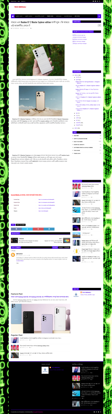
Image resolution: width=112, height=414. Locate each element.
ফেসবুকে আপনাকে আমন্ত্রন (79, 37)
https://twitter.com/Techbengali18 (45, 208)
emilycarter (19, 254)
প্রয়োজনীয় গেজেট (39, 16)
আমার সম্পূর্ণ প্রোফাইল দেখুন (87, 294)
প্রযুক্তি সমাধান (28, 16)
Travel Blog (77, 153)
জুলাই (77, 79)
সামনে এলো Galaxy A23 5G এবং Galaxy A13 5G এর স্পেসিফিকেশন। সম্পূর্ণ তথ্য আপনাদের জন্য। (40, 297)
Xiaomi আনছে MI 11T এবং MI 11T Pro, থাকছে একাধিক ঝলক (36, 353)
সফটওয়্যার (58, 16)
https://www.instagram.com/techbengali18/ (47, 202)
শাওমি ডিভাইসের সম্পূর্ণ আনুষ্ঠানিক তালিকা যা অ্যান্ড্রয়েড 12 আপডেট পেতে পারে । (40, 338)
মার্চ (77, 120)
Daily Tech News (21, 224)
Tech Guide (77, 150)
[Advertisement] (69, 8)
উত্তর (17, 263)
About (19, 1)
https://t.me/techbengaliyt (43, 210)
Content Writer (20, 260)
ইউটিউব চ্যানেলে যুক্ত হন (79, 35)
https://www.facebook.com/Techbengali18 (46, 199)
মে (76, 115)
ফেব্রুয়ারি (78, 122)
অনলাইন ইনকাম (68, 16)
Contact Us (23, 1)
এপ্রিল (77, 118)
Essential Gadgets (79, 144)
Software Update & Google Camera (83, 147)
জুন (77, 113)
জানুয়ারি (78, 125)
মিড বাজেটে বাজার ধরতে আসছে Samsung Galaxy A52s (34, 345)
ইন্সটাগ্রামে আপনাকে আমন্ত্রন (80, 39)
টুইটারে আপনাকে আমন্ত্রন (79, 41)
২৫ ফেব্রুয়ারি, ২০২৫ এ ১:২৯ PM (23, 255)
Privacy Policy (13, 1)
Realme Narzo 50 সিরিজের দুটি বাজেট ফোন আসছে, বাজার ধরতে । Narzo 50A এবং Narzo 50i (91, 242)
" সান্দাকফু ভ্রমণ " (86, 233)
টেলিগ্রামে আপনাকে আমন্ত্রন (80, 43)
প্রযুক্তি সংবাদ (19, 16)
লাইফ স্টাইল (76, 135)
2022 (76, 75)
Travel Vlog (50, 16)
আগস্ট (78, 77)
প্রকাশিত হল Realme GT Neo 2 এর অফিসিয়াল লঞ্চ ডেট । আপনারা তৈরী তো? (91, 258)
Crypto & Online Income (80, 138)
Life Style (77, 16)
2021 (76, 128)
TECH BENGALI (86, 292)
